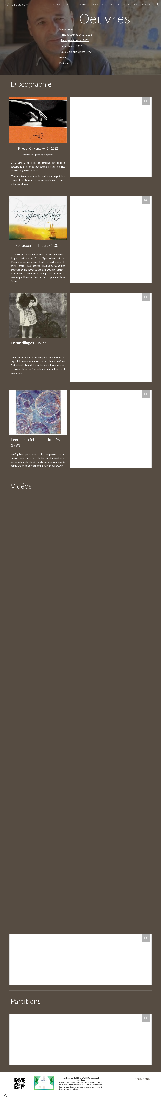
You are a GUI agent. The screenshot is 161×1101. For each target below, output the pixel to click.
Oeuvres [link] (82, 4)
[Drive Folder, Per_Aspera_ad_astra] (111, 239)
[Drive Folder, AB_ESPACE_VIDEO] (80, 959)
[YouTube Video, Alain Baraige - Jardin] (117, 794)
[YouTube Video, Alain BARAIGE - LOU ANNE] (117, 576)
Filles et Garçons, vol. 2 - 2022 (76, 34)
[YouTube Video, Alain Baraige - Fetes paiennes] (44, 794)
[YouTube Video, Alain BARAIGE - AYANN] (117, 522)
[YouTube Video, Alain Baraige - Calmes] (44, 739)
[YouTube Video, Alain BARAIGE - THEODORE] (117, 631)
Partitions (64, 63)
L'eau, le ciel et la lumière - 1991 (77, 51)
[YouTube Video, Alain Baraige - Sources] (80, 903)
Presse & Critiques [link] (128, 4)
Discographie (66, 29)
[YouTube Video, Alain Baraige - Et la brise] (117, 739)
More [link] (145, 4)
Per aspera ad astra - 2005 (75, 40)
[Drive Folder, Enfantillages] (111, 337)
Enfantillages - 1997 (71, 46)
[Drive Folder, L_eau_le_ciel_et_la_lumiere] (111, 429)
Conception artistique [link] (102, 4)
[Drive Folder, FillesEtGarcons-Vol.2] (111, 137)
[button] (157, 4)
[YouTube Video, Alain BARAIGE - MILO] (44, 631)
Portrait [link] (69, 4)
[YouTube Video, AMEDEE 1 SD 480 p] (44, 522)
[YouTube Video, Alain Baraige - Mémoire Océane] (44, 848)
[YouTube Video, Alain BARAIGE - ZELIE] (80, 685)
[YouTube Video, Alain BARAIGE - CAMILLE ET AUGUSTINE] (44, 576)
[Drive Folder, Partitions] (80, 1039)
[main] (105, 18)
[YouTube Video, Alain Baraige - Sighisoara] (117, 848)
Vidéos (62, 57)
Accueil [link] (57, 4)
